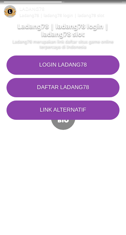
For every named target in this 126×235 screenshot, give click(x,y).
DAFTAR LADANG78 (63, 87)
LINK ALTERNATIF (63, 110)
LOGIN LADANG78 (63, 65)
